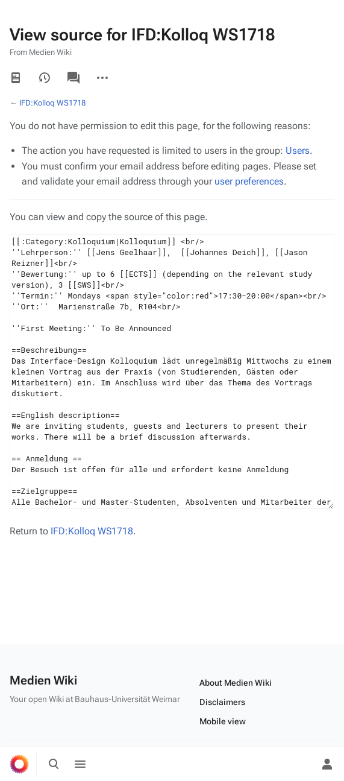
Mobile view (222, 721)
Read (16, 78)
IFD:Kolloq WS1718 (52, 102)
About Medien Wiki (235, 683)
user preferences (249, 181)
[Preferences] (301, 764)
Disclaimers (222, 702)
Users (298, 150)
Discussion (73, 78)
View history (45, 78)
